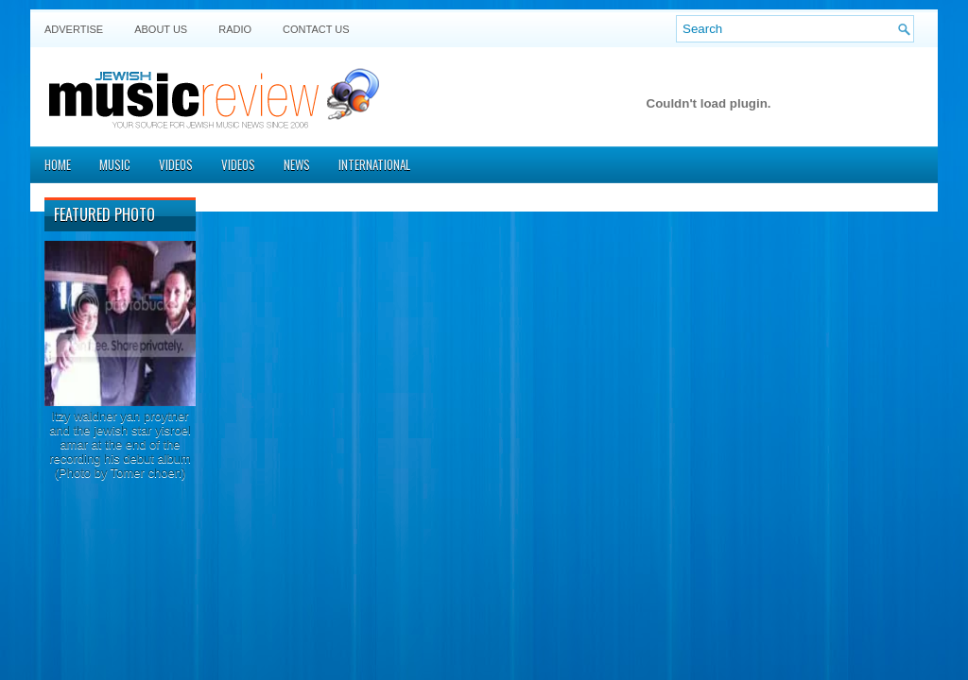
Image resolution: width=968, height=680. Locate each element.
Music (114, 164)
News (297, 164)
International (374, 164)
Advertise (73, 29)
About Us (160, 29)
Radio (234, 29)
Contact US (316, 29)
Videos (176, 164)
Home (57, 164)
